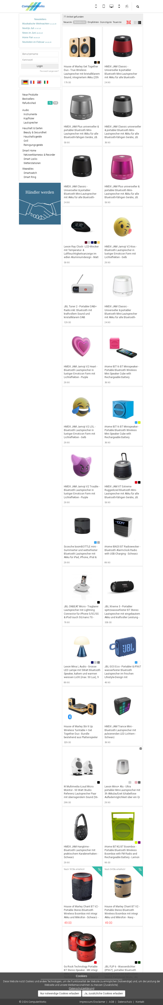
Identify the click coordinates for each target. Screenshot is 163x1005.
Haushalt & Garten (32, 128)
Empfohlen (93, 22)
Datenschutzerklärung (81, 988)
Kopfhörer (28, 118)
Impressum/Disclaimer (92, 1001)
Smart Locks (29, 159)
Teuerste (117, 22)
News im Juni (32, 33)
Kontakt (140, 1001)
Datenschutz (125, 1001)
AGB (111, 1001)
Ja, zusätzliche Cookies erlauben (103, 993)
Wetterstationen (31, 163)
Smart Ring (29, 177)
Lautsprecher (30, 122)
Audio (25, 110)
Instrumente (29, 114)
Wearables (28, 168)
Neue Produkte (30, 94)
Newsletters (40, 19)
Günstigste (106, 22)
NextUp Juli (31, 28)
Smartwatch (29, 172)
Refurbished (40, 103)
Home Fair (31, 37)
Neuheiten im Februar (36, 42)
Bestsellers (28, 98)
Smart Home (29, 150)
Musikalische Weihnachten (39, 23)
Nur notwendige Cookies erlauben (59, 993)
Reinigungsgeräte (32, 145)
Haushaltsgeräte (32, 136)
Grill (25, 140)
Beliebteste (79, 22)
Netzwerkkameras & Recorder (38, 154)
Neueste (67, 22)
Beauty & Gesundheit (34, 132)
